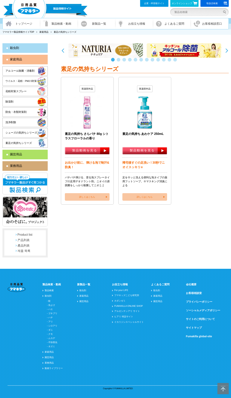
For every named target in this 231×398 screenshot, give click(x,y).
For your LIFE (121, 290)
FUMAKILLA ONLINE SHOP (128, 306)
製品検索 (49, 290)
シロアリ (52, 325)
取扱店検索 (216, 3)
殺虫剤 (14, 47)
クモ (50, 334)
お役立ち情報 (136, 23)
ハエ (50, 309)
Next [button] (227, 50)
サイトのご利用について (200, 319)
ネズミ (51, 346)
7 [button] (148, 61)
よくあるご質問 (174, 23)
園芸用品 (16, 154)
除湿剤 (9, 101)
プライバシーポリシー (199, 301)
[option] (106, 50)
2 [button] (119, 61)
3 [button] (125, 61)
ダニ (50, 330)
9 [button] (159, 61)
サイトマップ (194, 327)
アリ (50, 321)
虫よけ (51, 305)
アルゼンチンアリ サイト (127, 311)
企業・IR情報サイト (154, 3)
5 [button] (136, 61)
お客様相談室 (194, 293)
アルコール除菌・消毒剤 (20, 70)
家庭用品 (43, 32)
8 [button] (153, 61)
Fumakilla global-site (199, 336)
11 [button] (170, 61)
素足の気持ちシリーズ (18, 142)
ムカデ (51, 338)
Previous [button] (63, 50)
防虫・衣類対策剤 (16, 111)
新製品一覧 (99, 23)
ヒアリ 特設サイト (123, 316)
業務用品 (16, 165)
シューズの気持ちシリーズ (21, 132)
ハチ (50, 317)
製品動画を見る (84, 150)
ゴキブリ (52, 313)
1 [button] (114, 61)
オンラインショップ (184, 3)
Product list (25, 234)
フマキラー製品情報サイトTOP (18, 32)
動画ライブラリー (54, 368)
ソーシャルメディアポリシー (203, 310)
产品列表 (24, 240)
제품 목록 (24, 250)
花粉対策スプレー (16, 91)
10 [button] (165, 61)
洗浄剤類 (10, 122)
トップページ (23, 23)
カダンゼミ (120, 300)
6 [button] (142, 61)
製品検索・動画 (61, 23)
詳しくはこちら (87, 197)
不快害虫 (52, 342)
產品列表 (24, 245)
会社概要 (191, 284)
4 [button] (131, 61)
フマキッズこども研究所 (126, 295)
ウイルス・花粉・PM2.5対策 (21, 81)
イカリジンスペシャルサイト (129, 322)
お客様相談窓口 (212, 23)
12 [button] (176, 61)
